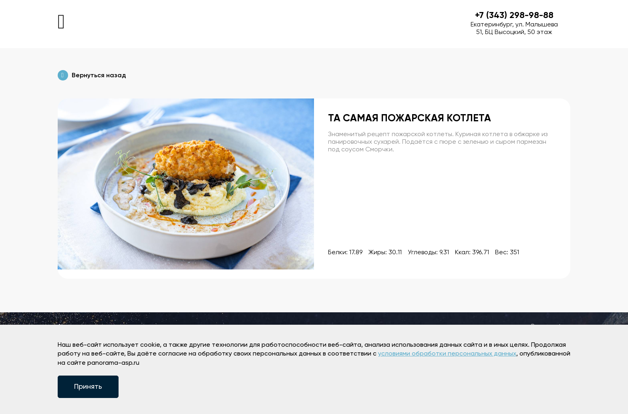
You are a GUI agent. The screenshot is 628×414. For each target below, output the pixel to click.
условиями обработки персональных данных (447, 354)
